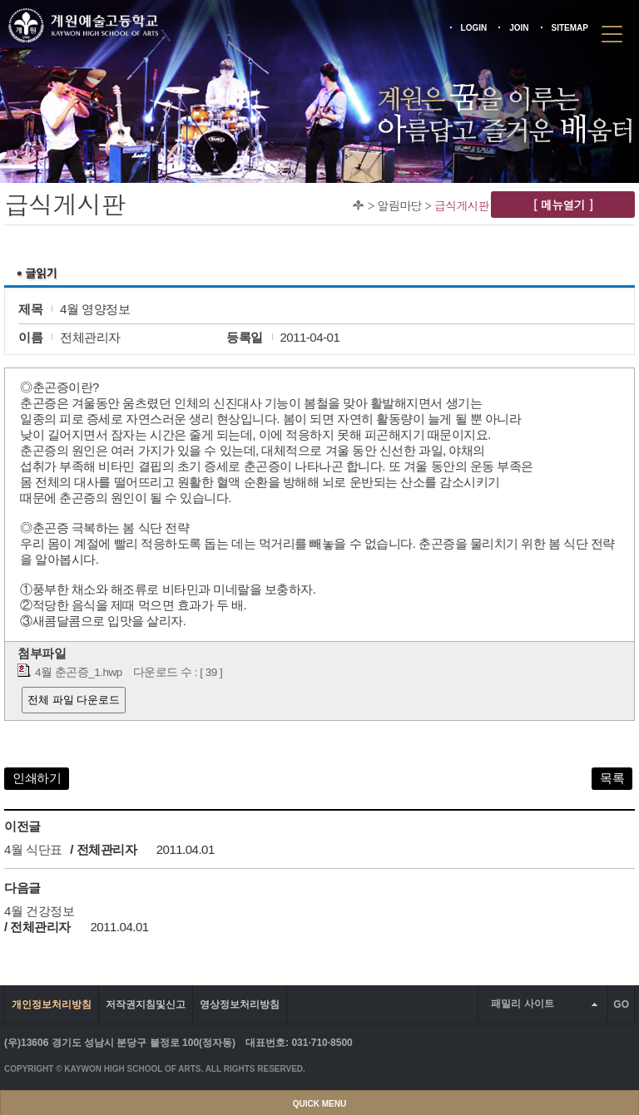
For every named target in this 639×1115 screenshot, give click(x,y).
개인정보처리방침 (52, 1004)
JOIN (518, 27)
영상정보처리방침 (240, 1004)
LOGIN (474, 27)
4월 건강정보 (39, 911)
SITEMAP (570, 27)
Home (358, 205)
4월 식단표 (33, 849)
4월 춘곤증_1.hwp (78, 672)
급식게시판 (461, 205)
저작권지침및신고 (146, 1004)
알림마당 (399, 205)
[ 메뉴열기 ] (562, 204)
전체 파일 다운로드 (73, 699)
